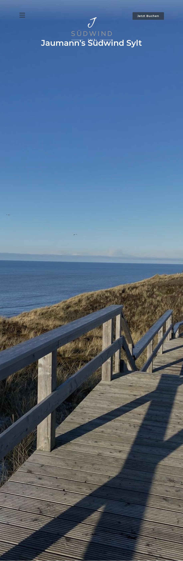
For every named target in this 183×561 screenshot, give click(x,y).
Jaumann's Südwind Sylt (91, 43)
